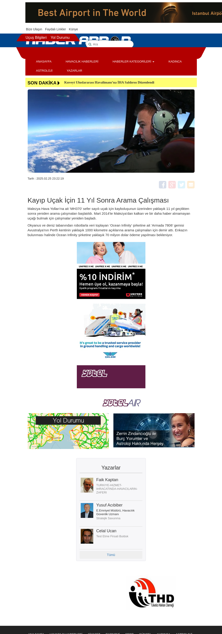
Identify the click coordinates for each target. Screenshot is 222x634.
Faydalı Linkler (55, 29)
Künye (73, 29)
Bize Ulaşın (34, 29)
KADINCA (175, 61)
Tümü (111, 555)
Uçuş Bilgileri (36, 37)
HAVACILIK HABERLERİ (82, 61)
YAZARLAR (74, 70)
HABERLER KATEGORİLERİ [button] (133, 61)
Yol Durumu (60, 37)
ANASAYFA (44, 61)
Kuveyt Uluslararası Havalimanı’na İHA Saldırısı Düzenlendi (109, 82)
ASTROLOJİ (44, 70)
